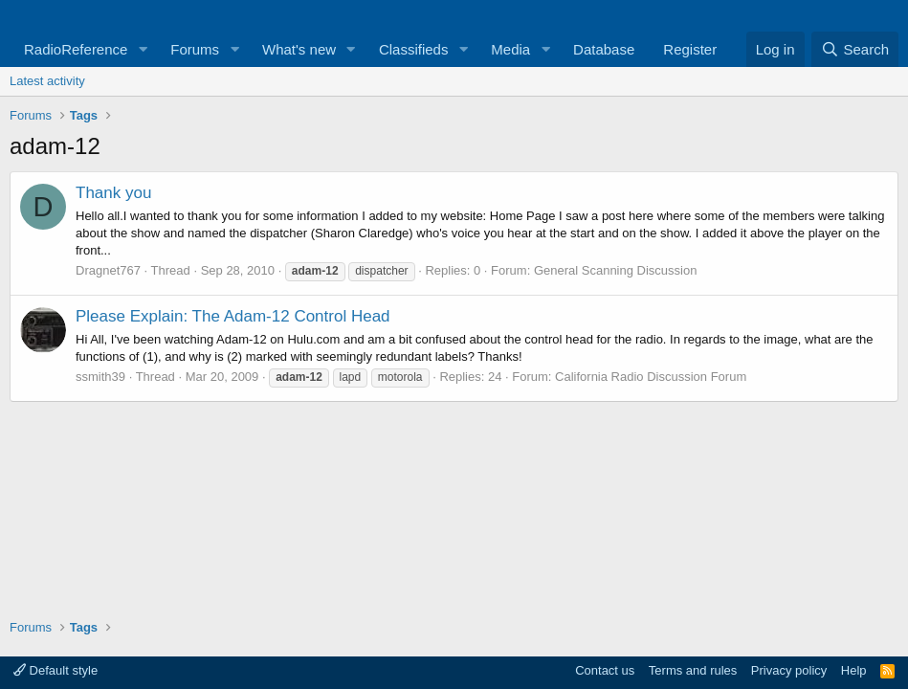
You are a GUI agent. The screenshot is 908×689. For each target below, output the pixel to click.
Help (854, 670)
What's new (299, 49)
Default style (55, 670)
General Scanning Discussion (616, 270)
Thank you (113, 193)
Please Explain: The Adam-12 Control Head (233, 316)
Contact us (604, 670)
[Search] (854, 49)
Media (510, 49)
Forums (194, 49)
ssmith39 (100, 376)
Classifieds (414, 49)
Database (603, 49)
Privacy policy (789, 670)
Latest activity (47, 81)
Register (690, 49)
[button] (142, 49)
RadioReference (75, 49)
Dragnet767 (108, 270)
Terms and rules (693, 670)
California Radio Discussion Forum (650, 376)
